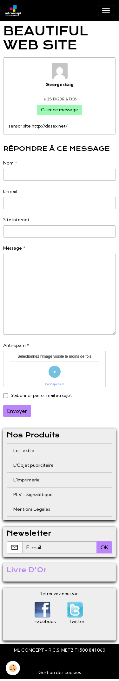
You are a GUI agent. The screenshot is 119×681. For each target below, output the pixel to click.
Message (12, 248)
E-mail (10, 191)
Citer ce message (59, 110)
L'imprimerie (26, 480)
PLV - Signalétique (33, 494)
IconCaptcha (53, 384)
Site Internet (16, 220)
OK (104, 547)
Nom (8, 163)
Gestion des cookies (59, 672)
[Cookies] (13, 668)
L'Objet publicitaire (33, 465)
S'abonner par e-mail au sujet (41, 395)
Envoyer (17, 411)
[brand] (14, 10)
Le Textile (23, 450)
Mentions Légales (31, 509)
